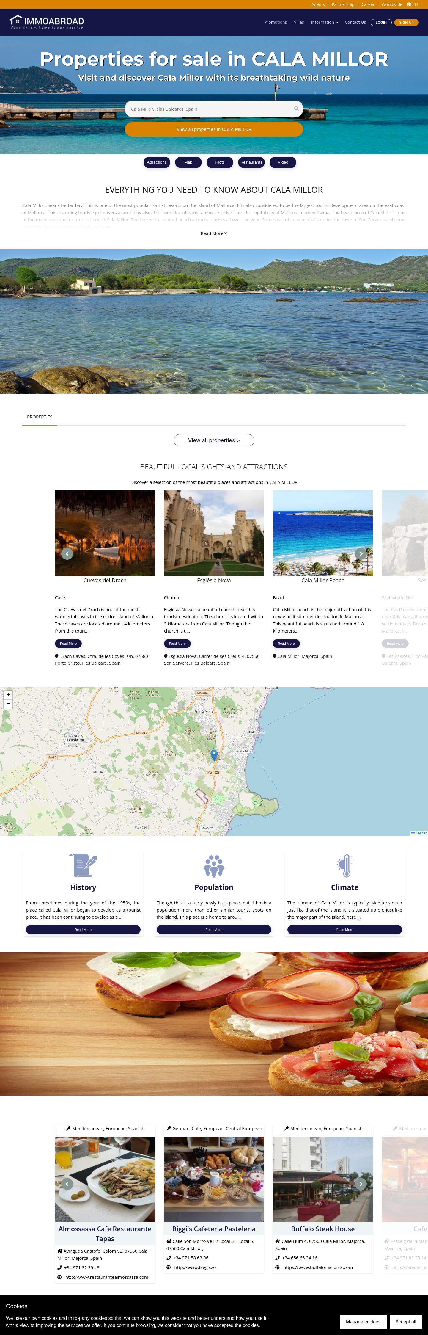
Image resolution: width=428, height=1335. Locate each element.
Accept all (406, 1321)
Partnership (343, 4)
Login (381, 22)
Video (283, 162)
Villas (299, 22)
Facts (220, 162)
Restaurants (251, 162)
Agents (318, 4)
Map (188, 162)
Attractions (157, 162)
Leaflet (419, 833)
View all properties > (214, 440)
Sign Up (406, 22)
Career (367, 4)
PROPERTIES (40, 417)
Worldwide (392, 4)
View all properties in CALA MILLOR (214, 129)
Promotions (275, 22)
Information (322, 22)
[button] (214, 755)
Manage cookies (363, 1321)
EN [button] (413, 4)
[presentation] (67, 554)
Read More (214, 233)
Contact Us (355, 22)
